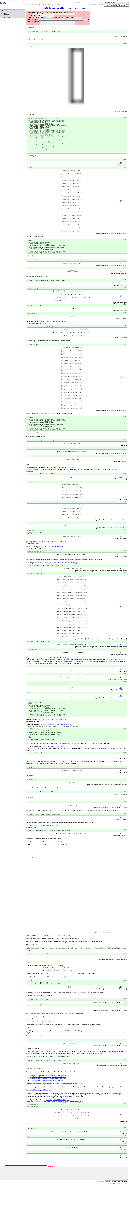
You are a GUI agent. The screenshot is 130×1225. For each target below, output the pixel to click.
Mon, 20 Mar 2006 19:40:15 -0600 (55, 681)
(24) (120, 667)
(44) (120, 1185)
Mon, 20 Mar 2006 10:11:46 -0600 (49, 569)
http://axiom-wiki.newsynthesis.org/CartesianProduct (46, 1117)
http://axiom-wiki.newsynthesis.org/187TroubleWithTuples (48, 1115)
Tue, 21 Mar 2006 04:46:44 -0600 (45, 859)
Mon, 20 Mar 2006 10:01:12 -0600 (52, 564)
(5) (121, 277)
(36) (120, 991)
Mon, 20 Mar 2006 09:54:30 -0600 (60, 487)
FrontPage (4, 13)
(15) (120, 479)
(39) (120, 1079)
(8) (121, 311)
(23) (120, 629)
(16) (120, 497)
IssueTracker (77, 2)
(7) (121, 298)
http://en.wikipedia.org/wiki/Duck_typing (39, 1126)
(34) (120, 851)
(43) (120, 1177)
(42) (120, 1169)
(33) (120, 838)
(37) (120, 1022)
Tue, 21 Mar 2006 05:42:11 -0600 (49, 999)
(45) (120, 1193)
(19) (120, 546)
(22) (120, 591)
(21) (120, 576)
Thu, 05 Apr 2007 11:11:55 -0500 (56, 1136)
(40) (120, 1100)
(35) (120, 867)
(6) (121, 285)
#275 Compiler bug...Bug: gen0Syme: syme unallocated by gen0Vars (43, 4)
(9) (121, 323)
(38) (120, 1043)
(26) (120, 692)
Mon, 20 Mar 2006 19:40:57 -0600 (52, 748)
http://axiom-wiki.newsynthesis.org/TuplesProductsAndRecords (49, 1112)
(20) (120, 558)
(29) (120, 721)
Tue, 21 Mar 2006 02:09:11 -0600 (57, 753)
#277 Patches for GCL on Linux (95, 4)
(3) (121, 173)
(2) (121, 80)
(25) (120, 676)
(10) (120, 332)
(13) (120, 462)
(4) (121, 211)
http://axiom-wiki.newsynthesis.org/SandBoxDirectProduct (48, 1113)
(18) (120, 532)
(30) (120, 788)
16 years (116, 4)
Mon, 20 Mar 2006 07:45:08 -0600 (51, 337)
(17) (120, 511)
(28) (120, 713)
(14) (120, 471)
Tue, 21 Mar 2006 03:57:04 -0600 (49, 778)
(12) (120, 394)
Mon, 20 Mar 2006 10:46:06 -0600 (63, 585)
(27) (120, 701)
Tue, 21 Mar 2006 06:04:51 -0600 (70, 1067)
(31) (120, 803)
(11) (120, 348)
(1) (28, 32)
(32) (120, 815)
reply (63, 337)
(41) (120, 1151)
